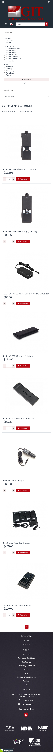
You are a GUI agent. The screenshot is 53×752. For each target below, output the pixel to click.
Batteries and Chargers (25, 111)
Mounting (10, 71)
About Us (26, 654)
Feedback (26, 681)
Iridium (8, 42)
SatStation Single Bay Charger (17, 605)
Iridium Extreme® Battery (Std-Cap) (20, 231)
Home (4, 111)
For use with (9, 46)
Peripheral (10, 73)
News (26, 669)
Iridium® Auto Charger (13, 480)
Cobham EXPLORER (14, 48)
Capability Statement (26, 666)
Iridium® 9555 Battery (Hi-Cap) (18, 356)
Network (7, 38)
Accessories (12, 111)
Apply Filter (26, 79)
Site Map (26, 644)
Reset (26, 83)
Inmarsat (9, 40)
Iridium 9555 (11, 50)
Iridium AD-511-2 (13, 55)
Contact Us (26, 662)
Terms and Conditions (26, 658)
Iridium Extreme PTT (14, 59)
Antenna (9, 67)
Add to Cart (23, 179)
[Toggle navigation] (5, 24)
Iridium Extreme (12, 57)
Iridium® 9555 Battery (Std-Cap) (18, 418)
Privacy (26, 673)
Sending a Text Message (26, 677)
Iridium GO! (10, 61)
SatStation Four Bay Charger (16, 543)
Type (6, 65)
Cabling (9, 69)
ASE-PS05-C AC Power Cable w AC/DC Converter (26, 294)
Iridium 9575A (11, 52)
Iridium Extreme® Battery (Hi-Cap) (19, 169)
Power (8, 75)
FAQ (26, 685)
